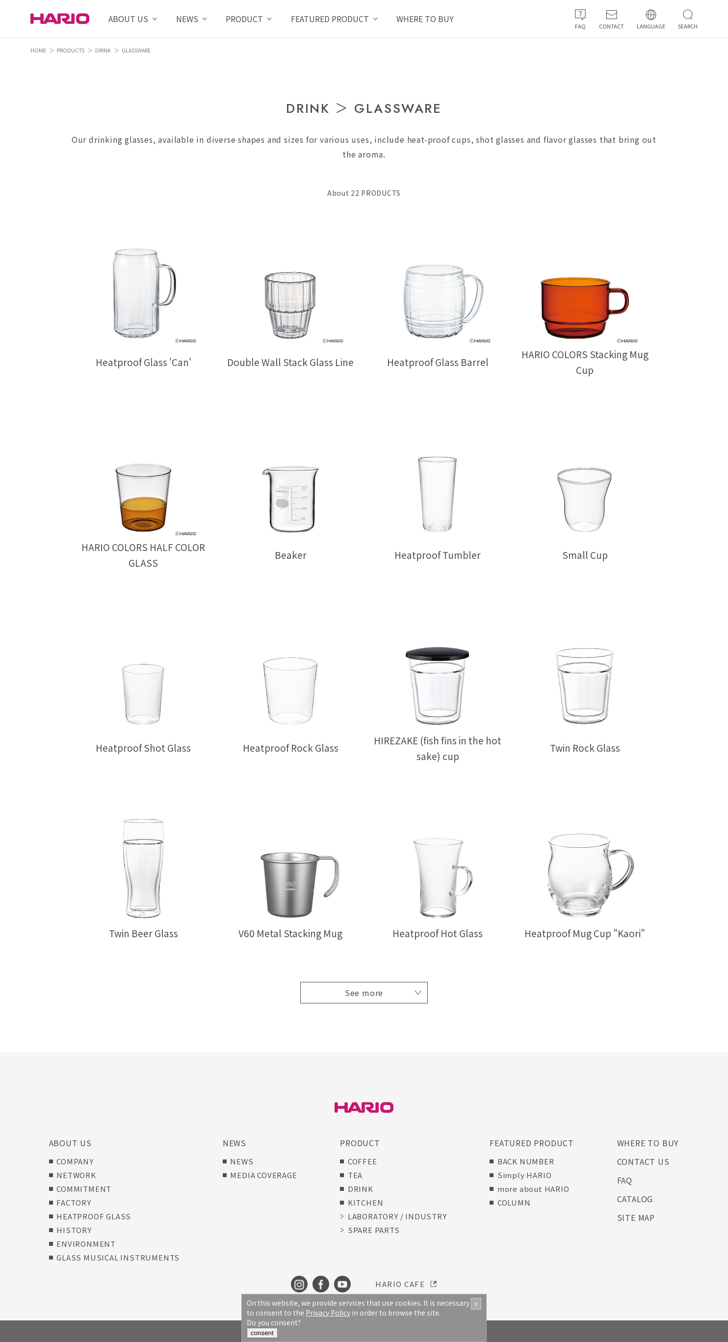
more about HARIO (533, 1188)
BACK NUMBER (525, 1161)
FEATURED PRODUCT (330, 19)
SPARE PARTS (374, 1230)
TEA (355, 1175)
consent (262, 1333)
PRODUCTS (70, 50)
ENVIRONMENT (86, 1243)
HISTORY (74, 1230)
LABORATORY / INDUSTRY (397, 1216)
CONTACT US (643, 1161)
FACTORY (73, 1202)
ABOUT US (128, 19)
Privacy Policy (328, 1312)
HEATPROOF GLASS (93, 1216)
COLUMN (514, 1202)
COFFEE (362, 1161)
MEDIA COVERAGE (263, 1175)
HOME (38, 50)
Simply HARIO (524, 1175)
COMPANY (75, 1161)
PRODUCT (244, 19)
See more (364, 993)
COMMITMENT (83, 1188)
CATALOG (635, 1199)
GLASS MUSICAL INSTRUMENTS (118, 1257)
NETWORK (76, 1175)
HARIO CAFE (400, 1284)
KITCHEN (366, 1202)
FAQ (624, 1180)
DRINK (103, 50)
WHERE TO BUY (425, 19)
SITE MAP (636, 1217)
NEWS (187, 19)
